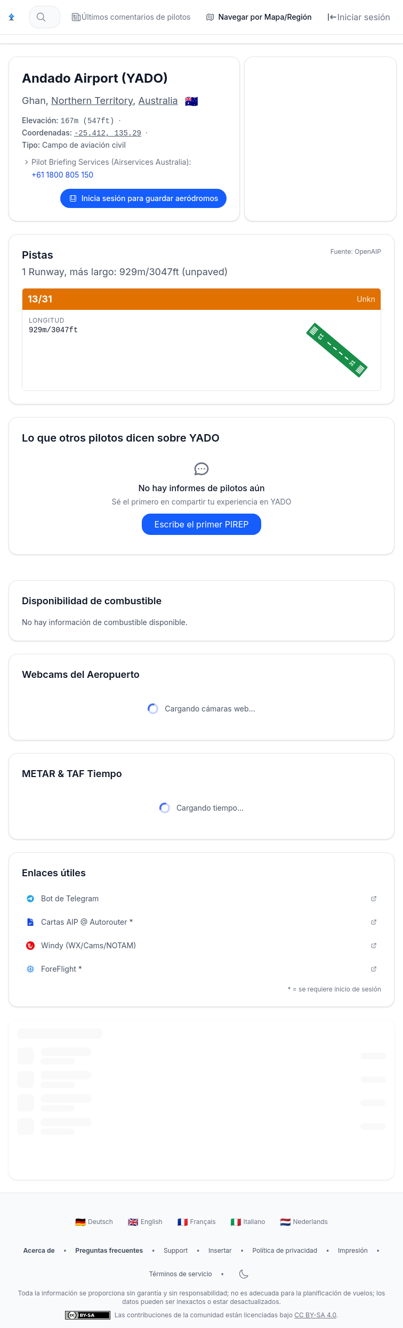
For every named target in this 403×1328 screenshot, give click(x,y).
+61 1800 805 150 (62, 174)
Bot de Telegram (201, 898)
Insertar (220, 1250)
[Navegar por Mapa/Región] (258, 17)
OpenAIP (367, 251)
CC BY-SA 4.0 (315, 1315)
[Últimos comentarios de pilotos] (131, 17)
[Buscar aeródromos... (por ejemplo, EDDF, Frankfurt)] (44, 17)
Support (176, 1250)
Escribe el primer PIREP (202, 524)
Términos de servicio (180, 1274)
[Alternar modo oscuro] (243, 1274)
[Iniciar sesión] (358, 17)
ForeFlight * (201, 968)
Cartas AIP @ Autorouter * (201, 921)
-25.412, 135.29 (107, 133)
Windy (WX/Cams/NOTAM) (201, 945)
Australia (158, 100)
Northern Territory (92, 100)
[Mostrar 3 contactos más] (26, 162)
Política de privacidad (284, 1250)
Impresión (353, 1250)
